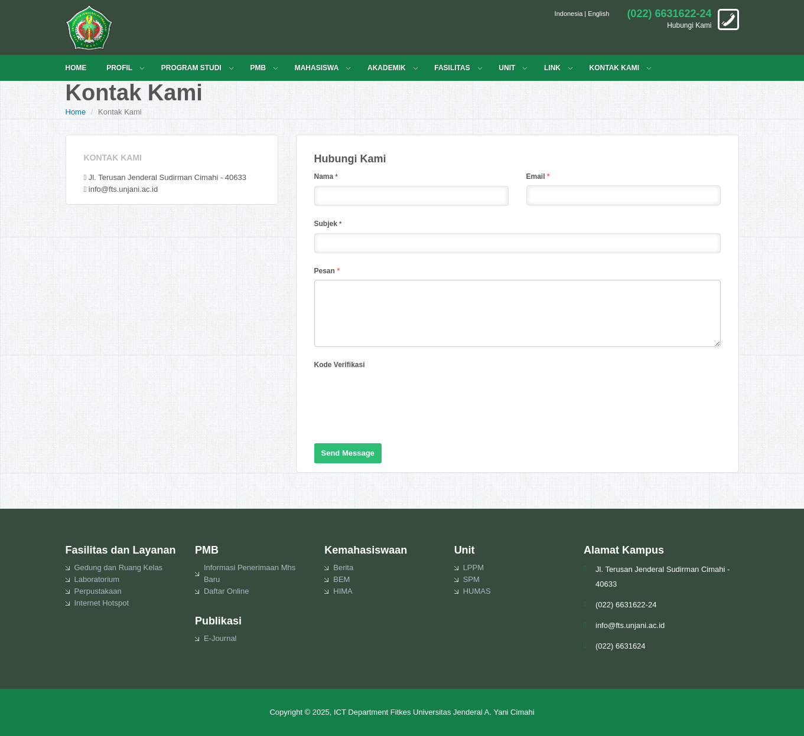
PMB (258, 68)
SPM (471, 579)
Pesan (327, 270)
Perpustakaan (98, 591)
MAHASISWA (317, 68)
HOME (76, 68)
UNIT (507, 68)
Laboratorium (97, 579)
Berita (343, 567)
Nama (326, 176)
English (598, 13)
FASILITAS (452, 68)
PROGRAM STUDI (191, 68)
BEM (341, 579)
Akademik (386, 68)
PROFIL (119, 68)
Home (76, 111)
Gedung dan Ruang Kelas (118, 567)
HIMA (343, 591)
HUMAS (477, 591)
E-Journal (220, 638)
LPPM (473, 567)
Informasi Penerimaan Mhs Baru (249, 573)
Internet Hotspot (101, 602)
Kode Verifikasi (339, 365)
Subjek (328, 224)
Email (538, 176)
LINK (552, 68)
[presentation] (404, 397)
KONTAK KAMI (614, 68)
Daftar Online (226, 591)
